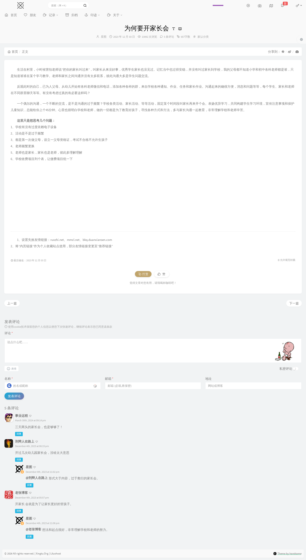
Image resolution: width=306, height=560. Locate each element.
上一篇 (12, 303)
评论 (8, 333)
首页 (13, 52)
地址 (208, 379)
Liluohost (55, 553)
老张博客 (21, 493)
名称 (8, 379)
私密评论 (285, 369)
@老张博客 (33, 529)
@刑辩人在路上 (37, 478)
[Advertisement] (153, 197)
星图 (103, 37)
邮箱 (109, 379)
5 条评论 (169, 37)
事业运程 (21, 416)
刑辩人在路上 (24, 441)
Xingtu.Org (42, 553)
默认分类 (203, 37)
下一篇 (294, 303)
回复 (19, 433)
